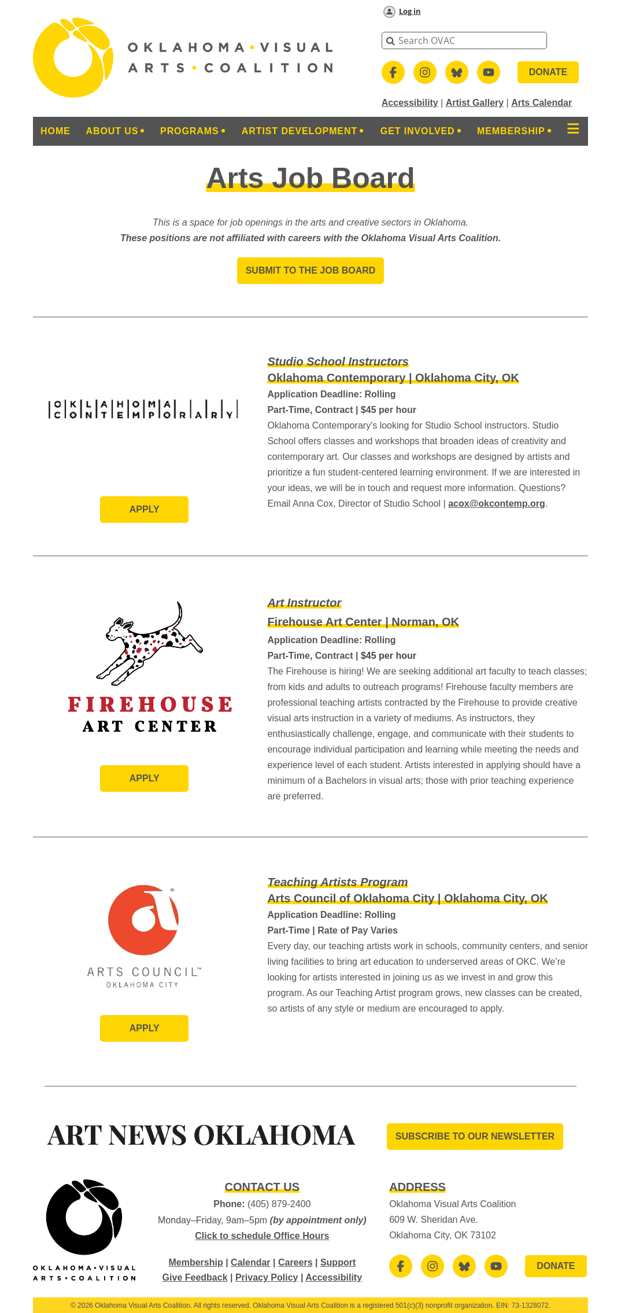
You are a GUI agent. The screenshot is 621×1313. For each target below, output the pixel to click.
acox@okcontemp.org (496, 503)
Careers (295, 1262)
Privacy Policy (266, 1277)
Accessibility (410, 103)
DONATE (548, 72)
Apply (145, 509)
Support (338, 1262)
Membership (195, 1262)
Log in (410, 11)
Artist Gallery (475, 103)
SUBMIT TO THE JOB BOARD (311, 270)
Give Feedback (195, 1277)
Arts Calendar (541, 103)
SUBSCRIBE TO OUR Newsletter (475, 1136)
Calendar (250, 1262)
